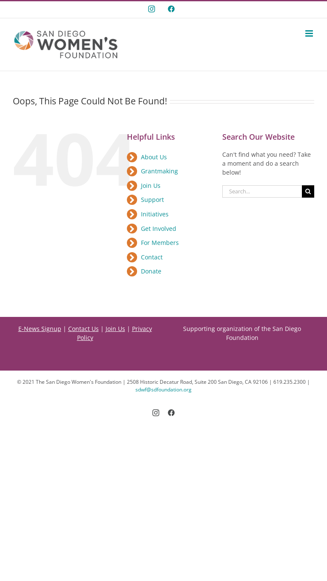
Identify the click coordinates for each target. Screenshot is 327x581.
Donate (151, 271)
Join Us (151, 185)
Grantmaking (159, 171)
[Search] (308, 191)
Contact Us (83, 329)
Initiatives (155, 214)
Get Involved (158, 228)
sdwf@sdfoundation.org (163, 389)
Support (152, 200)
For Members (160, 243)
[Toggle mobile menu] (309, 33)
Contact (152, 257)
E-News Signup (39, 329)
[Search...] (262, 191)
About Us (154, 157)
